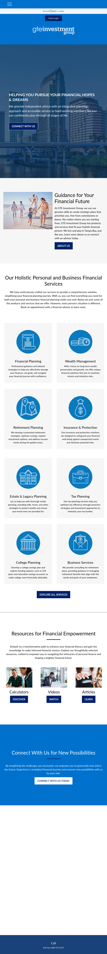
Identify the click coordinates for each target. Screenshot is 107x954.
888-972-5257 (57, 947)
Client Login (53, 18)
